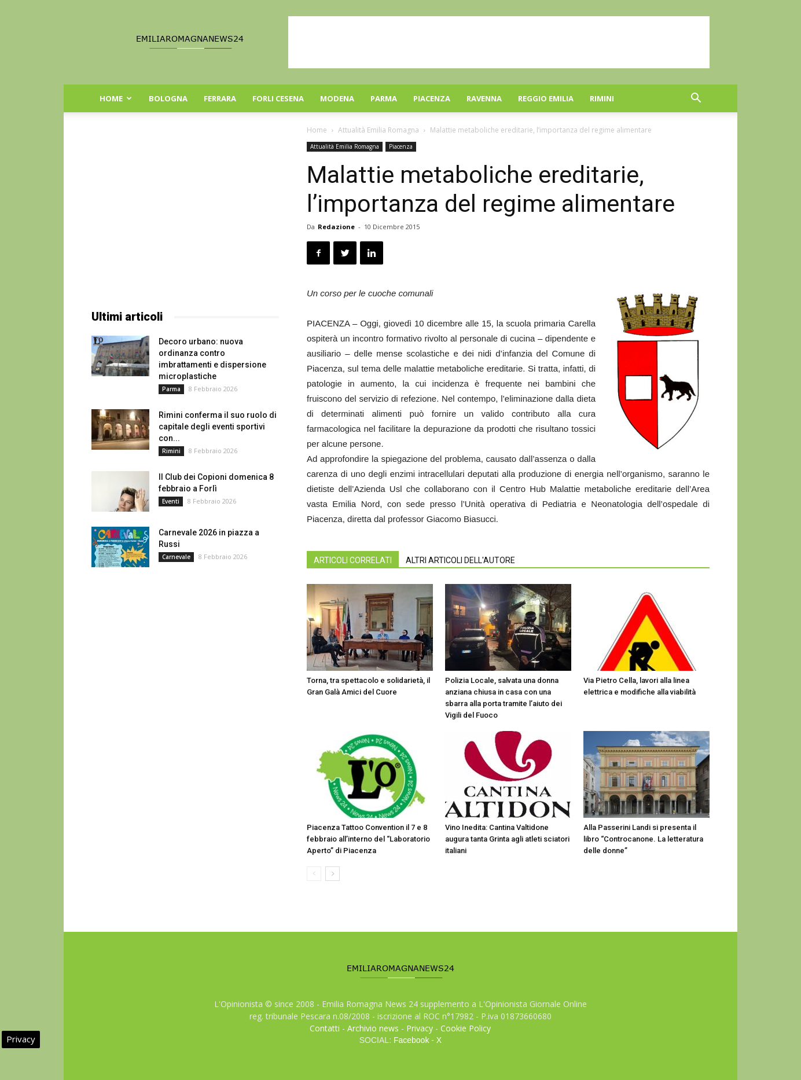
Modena (337, 98)
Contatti (325, 1028)
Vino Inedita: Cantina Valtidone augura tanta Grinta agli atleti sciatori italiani (507, 839)
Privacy (419, 1028)
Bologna (168, 98)
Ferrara (220, 98)
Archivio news (373, 1028)
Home (116, 98)
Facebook (411, 1040)
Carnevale (176, 557)
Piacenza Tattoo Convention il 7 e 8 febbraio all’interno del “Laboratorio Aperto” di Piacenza (368, 839)
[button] (696, 99)
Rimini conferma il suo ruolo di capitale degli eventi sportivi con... (218, 426)
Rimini (602, 98)
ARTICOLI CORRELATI (353, 560)
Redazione (336, 226)
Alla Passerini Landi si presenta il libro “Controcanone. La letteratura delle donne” (643, 839)
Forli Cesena (278, 98)
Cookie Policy (465, 1028)
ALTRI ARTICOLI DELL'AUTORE (460, 560)
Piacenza (431, 98)
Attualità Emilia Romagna (378, 130)
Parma (383, 98)
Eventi (170, 501)
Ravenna (484, 98)
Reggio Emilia (546, 98)
